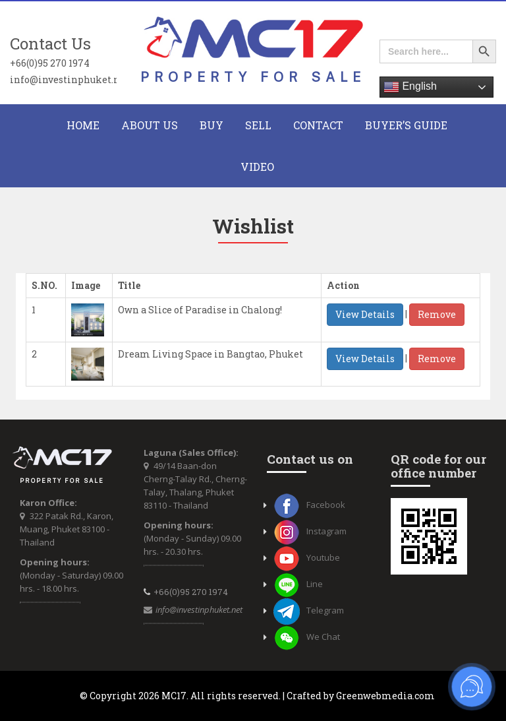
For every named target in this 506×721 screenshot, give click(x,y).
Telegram (308, 610)
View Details (365, 314)
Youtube (306, 557)
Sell (258, 125)
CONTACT (318, 125)
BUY (211, 125)
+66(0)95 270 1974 (50, 63)
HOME (83, 125)
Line (298, 584)
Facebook (309, 505)
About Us (149, 125)
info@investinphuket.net (63, 79)
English (410, 87)
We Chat (306, 637)
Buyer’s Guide (406, 125)
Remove (437, 314)
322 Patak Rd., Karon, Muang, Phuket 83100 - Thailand (66, 529)
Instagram (310, 531)
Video (257, 166)
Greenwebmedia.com (385, 695)
